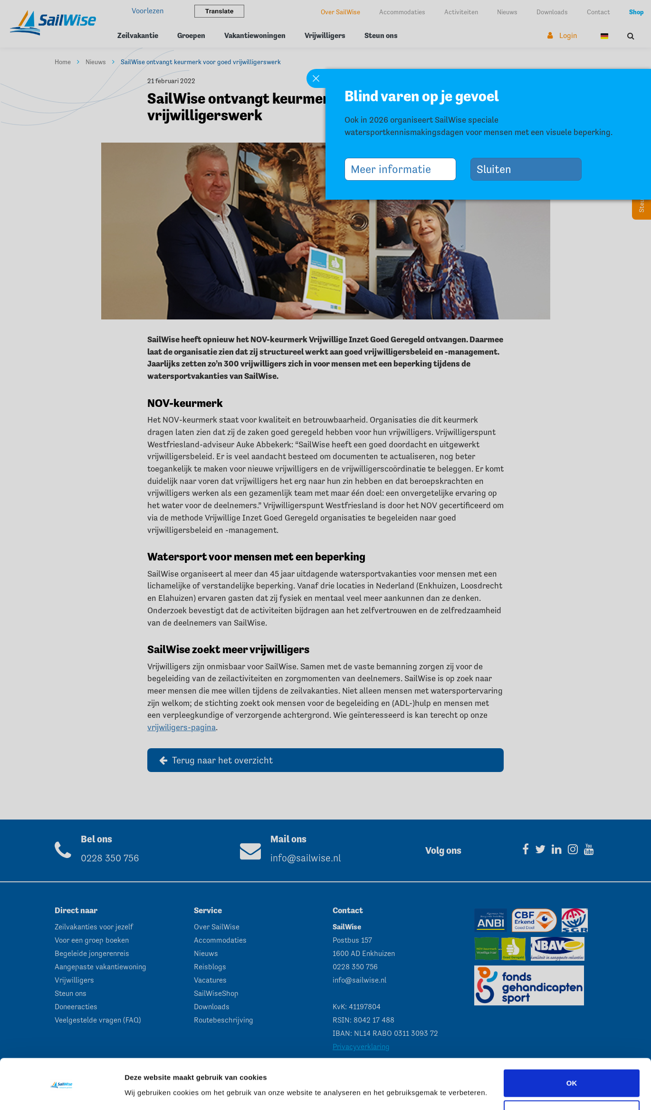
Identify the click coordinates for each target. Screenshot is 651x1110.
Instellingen (144, 1089)
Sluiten (497, 169)
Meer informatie (394, 169)
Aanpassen (572, 1085)
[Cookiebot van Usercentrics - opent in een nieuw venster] (61, 1091)
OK (571, 1054)
